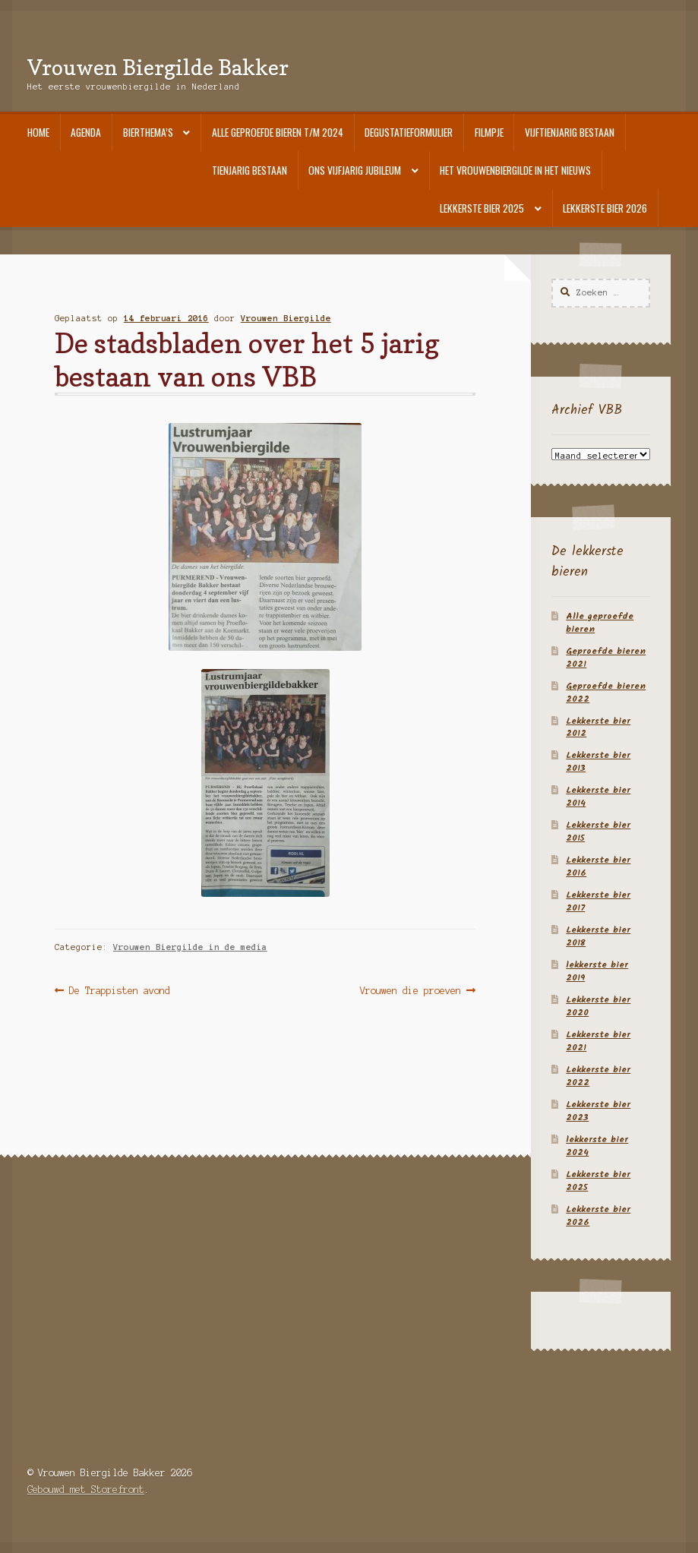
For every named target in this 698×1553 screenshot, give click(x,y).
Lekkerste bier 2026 (605, 208)
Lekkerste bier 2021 (598, 1041)
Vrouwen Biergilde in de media (190, 947)
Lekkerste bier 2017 (598, 901)
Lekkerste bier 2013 (598, 761)
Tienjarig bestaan (249, 170)
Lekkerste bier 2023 (598, 1111)
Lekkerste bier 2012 (598, 727)
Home (38, 132)
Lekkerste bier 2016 (598, 866)
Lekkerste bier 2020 (598, 1006)
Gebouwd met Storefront (85, 1490)
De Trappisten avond (119, 990)
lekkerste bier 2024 (597, 1146)
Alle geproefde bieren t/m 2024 (277, 132)
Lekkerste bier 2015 (598, 831)
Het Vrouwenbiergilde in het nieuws (515, 170)
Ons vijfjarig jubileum (354, 170)
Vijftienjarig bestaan (569, 132)
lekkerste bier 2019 (597, 971)
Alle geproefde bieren (599, 622)
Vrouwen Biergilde (286, 318)
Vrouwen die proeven (410, 990)
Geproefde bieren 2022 (606, 692)
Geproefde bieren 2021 (606, 657)
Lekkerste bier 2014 (598, 796)
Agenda (86, 132)
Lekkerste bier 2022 (598, 1076)
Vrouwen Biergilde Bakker (158, 67)
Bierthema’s (148, 132)
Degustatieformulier (409, 132)
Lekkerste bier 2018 (598, 936)
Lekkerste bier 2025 (482, 208)
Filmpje (489, 132)
